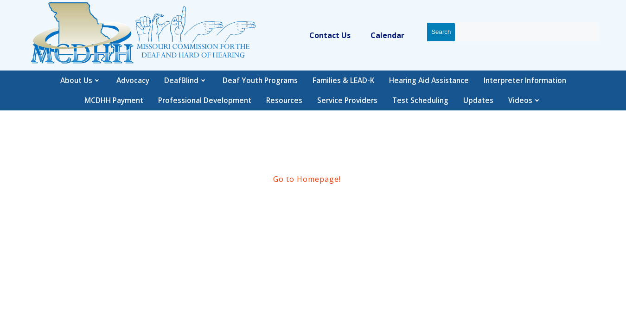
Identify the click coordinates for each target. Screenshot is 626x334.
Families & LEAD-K (343, 80)
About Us (81, 80)
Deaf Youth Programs (260, 80)
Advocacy (132, 80)
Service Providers (347, 100)
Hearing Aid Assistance (429, 80)
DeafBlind (186, 80)
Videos (525, 100)
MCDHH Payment (113, 100)
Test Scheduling (420, 100)
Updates (478, 100)
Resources (284, 100)
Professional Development (204, 100)
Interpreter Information (525, 80)
